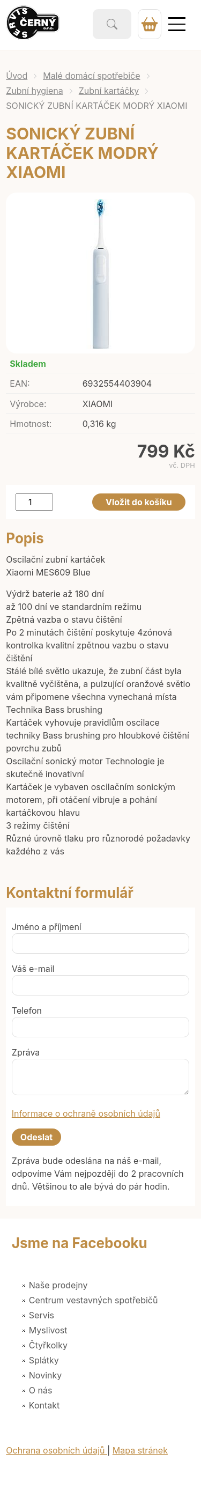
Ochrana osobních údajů (56, 1450)
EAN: (19, 383)
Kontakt (44, 1405)
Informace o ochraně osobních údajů (86, 1113)
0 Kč (149, 24)
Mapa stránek (140, 1450)
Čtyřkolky (48, 1345)
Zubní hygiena (34, 90)
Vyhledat (112, 24)
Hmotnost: (30, 423)
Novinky (45, 1375)
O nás (41, 1390)
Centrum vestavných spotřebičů (93, 1300)
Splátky (44, 1360)
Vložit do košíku (139, 502)
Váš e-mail (33, 968)
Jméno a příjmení (46, 926)
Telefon (27, 1010)
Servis (41, 1315)
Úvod (16, 75)
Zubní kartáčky (109, 90)
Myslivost (48, 1330)
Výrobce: (28, 404)
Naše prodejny (58, 1285)
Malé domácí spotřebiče (91, 75)
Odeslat (36, 1137)
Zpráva (26, 1052)
